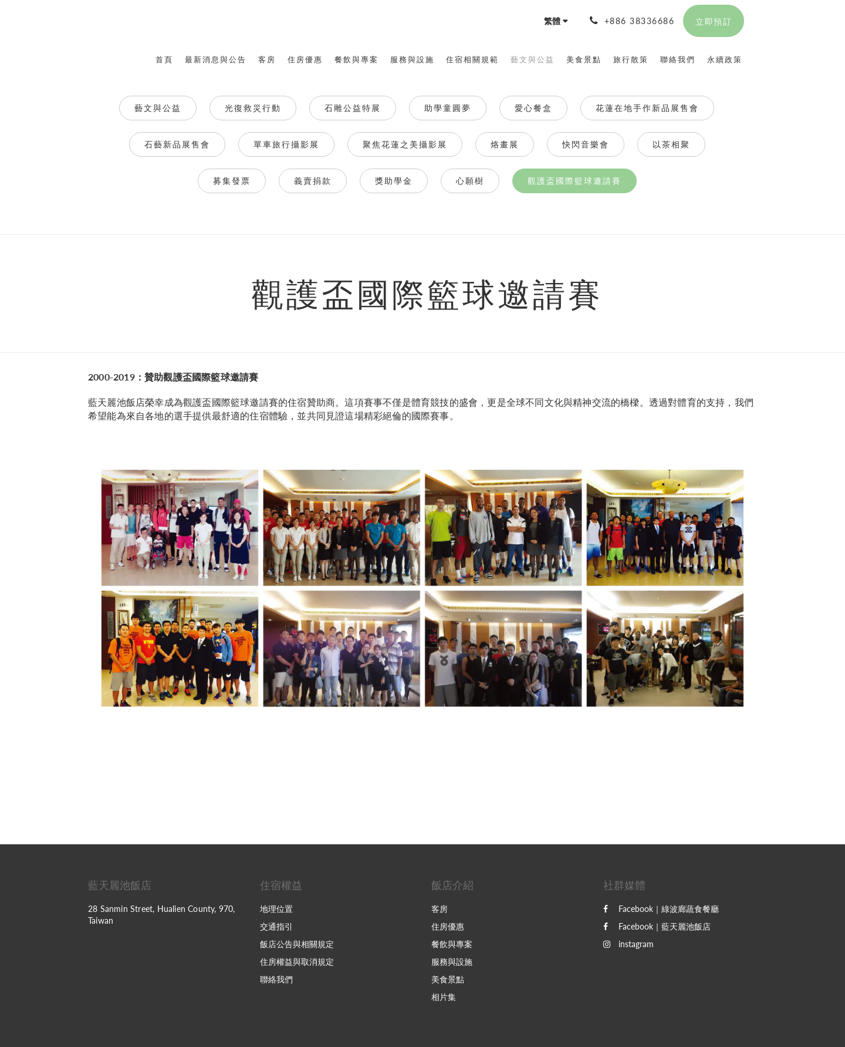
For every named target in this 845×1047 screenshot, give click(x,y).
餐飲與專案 (451, 944)
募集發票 (232, 181)
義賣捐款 (313, 181)
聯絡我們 (276, 979)
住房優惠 (447, 926)
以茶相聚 (671, 144)
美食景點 (447, 979)
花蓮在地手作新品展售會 (647, 108)
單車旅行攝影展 (286, 144)
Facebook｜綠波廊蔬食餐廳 (661, 909)
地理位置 (276, 909)
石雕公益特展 (353, 108)
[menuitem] (167, 59)
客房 (439, 909)
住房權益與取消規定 (297, 962)
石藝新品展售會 (177, 144)
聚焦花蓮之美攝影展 (405, 144)
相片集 (443, 997)
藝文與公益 (157, 108)
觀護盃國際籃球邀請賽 (574, 181)
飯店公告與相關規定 (297, 944)
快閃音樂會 (585, 144)
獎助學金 (394, 181)
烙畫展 (505, 144)
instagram (628, 944)
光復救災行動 (253, 108)
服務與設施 (451, 962)
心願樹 (470, 181)
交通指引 (276, 926)
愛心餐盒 (533, 108)
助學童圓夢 (447, 108)
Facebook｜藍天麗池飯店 (657, 926)
